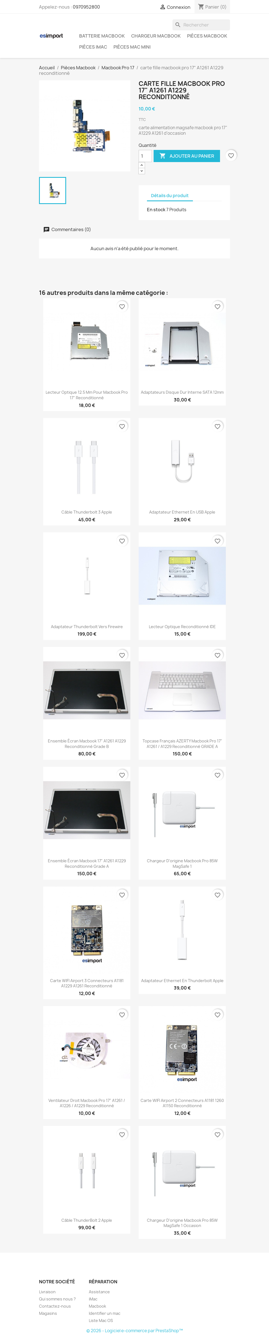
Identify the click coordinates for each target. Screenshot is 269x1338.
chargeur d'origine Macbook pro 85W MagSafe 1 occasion (182, 1223)
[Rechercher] (201, 24)
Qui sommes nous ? (57, 1299)
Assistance (99, 1291)
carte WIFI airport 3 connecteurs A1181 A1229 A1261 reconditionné (87, 983)
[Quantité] (145, 156)
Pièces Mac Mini (132, 47)
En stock (156, 209)
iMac (93, 1299)
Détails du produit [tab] (170, 196)
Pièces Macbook (207, 36)
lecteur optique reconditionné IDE (182, 626)
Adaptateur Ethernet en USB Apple (182, 512)
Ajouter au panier (186, 156)
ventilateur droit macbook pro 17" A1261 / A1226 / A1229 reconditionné (86, 1103)
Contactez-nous (55, 1306)
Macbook (97, 1306)
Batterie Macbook (102, 36)
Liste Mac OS (101, 1320)
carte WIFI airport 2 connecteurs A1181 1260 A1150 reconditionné (182, 1103)
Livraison (47, 1291)
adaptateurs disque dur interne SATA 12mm (182, 392)
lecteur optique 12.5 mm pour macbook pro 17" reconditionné (87, 395)
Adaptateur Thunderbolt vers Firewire (87, 626)
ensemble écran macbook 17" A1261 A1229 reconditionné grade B (87, 743)
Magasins (48, 1313)
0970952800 (86, 7)
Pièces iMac (93, 47)
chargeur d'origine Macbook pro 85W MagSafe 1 (182, 863)
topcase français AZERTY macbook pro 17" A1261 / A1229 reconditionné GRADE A (182, 743)
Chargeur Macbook (156, 36)
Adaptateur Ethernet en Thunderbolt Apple (182, 980)
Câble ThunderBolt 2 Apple (86, 1220)
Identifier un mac (104, 1313)
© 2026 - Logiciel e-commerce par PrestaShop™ (134, 1331)
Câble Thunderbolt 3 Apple (86, 512)
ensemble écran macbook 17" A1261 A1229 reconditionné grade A (87, 863)
